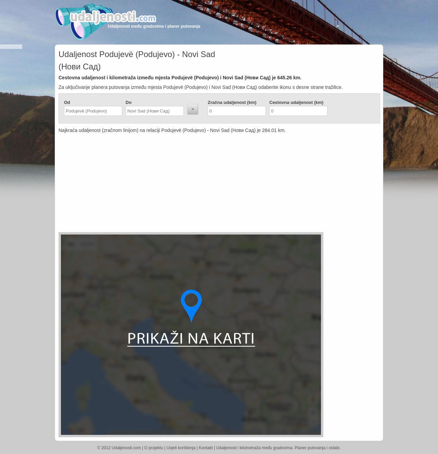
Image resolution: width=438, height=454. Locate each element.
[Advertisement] (178, 184)
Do (128, 102)
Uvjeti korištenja (181, 447)
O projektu (153, 447)
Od (67, 102)
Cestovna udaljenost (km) (296, 102)
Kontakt (206, 447)
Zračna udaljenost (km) (232, 102)
